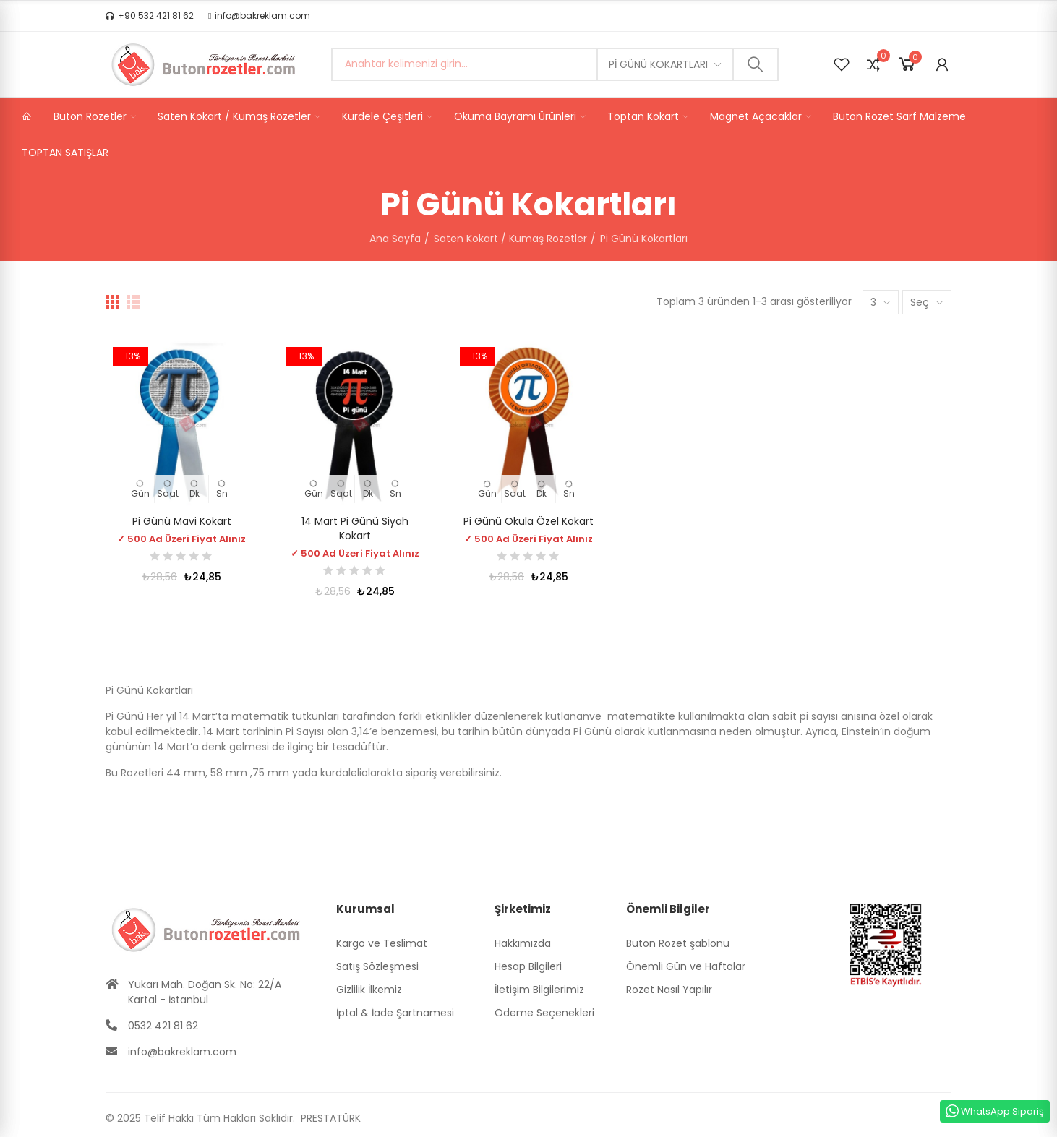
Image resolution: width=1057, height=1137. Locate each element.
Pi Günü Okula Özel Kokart (528, 521)
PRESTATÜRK (329, 1118)
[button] (150, 16)
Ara (755, 64)
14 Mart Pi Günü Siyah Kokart (354, 528)
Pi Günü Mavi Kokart (181, 521)
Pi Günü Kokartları (658, 64)
